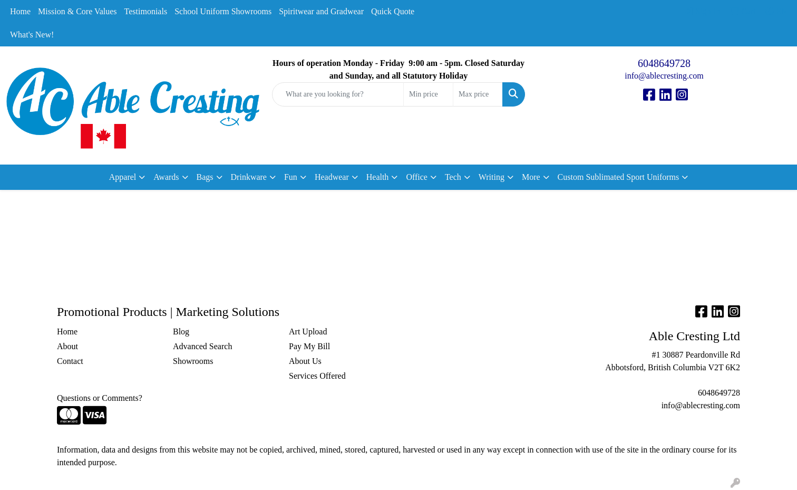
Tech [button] (453, 176)
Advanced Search (202, 346)
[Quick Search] (338, 94)
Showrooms (193, 361)
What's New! (32, 34)
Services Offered (317, 375)
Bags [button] (205, 176)
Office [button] (416, 176)
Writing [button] (491, 176)
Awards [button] (166, 176)
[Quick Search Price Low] (428, 94)
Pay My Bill (309, 346)
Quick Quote (392, 11)
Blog (181, 331)
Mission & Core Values (77, 11)
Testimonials (146, 11)
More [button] (531, 176)
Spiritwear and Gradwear (321, 11)
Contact (70, 361)
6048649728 (664, 63)
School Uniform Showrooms (222, 11)
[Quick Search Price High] (478, 94)
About (67, 346)
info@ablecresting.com (664, 75)
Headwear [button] (332, 176)
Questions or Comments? (99, 397)
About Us (305, 361)
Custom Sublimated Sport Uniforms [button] (618, 176)
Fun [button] (290, 176)
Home (20, 11)
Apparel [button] (123, 176)
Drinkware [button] (249, 176)
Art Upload (308, 331)
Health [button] (377, 176)
